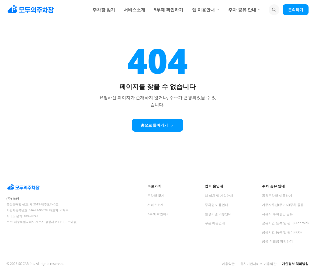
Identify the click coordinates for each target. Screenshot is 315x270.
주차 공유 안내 (244, 10)
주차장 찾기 (103, 10)
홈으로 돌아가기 (158, 125)
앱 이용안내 (206, 10)
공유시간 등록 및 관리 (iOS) (282, 232)
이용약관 (228, 264)
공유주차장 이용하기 (277, 195)
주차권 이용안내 (216, 204)
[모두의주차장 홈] (49, 187)
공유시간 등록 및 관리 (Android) (285, 223)
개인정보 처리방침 (295, 264)
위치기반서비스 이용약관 (258, 264)
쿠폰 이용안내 (215, 223)
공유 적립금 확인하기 (277, 241)
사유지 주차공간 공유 (277, 214)
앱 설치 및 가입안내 (219, 195)
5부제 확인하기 (168, 10)
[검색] (274, 9)
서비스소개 (134, 10)
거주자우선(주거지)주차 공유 (282, 204)
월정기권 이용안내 (218, 214)
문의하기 (295, 9)
